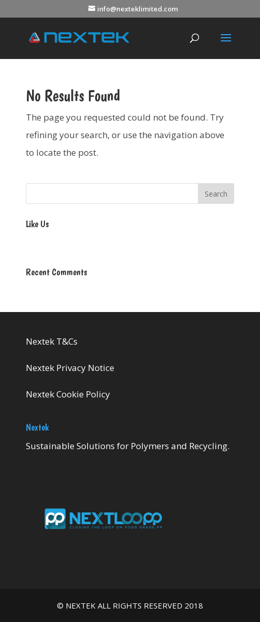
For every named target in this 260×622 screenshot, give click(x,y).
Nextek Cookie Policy (68, 394)
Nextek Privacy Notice (70, 368)
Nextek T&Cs (52, 341)
